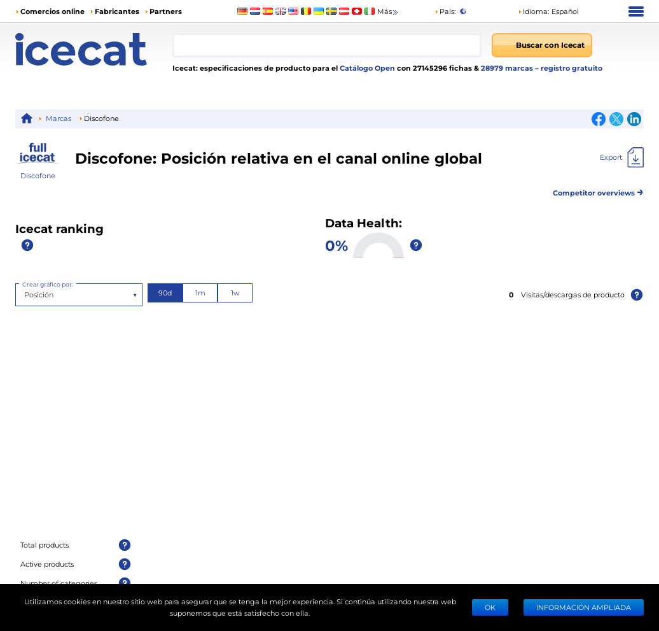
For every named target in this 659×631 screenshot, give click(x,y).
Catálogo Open (366, 67)
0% (336, 245)
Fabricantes (117, 11)
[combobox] (327, 45)
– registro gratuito (568, 67)
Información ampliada (583, 607)
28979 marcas (508, 67)
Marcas (58, 118)
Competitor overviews (598, 191)
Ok (490, 607)
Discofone (37, 175)
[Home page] (93, 49)
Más (388, 12)
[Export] (622, 157)
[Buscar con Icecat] (542, 45)
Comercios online (52, 11)
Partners (165, 11)
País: (444, 11)
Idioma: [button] (533, 11)
